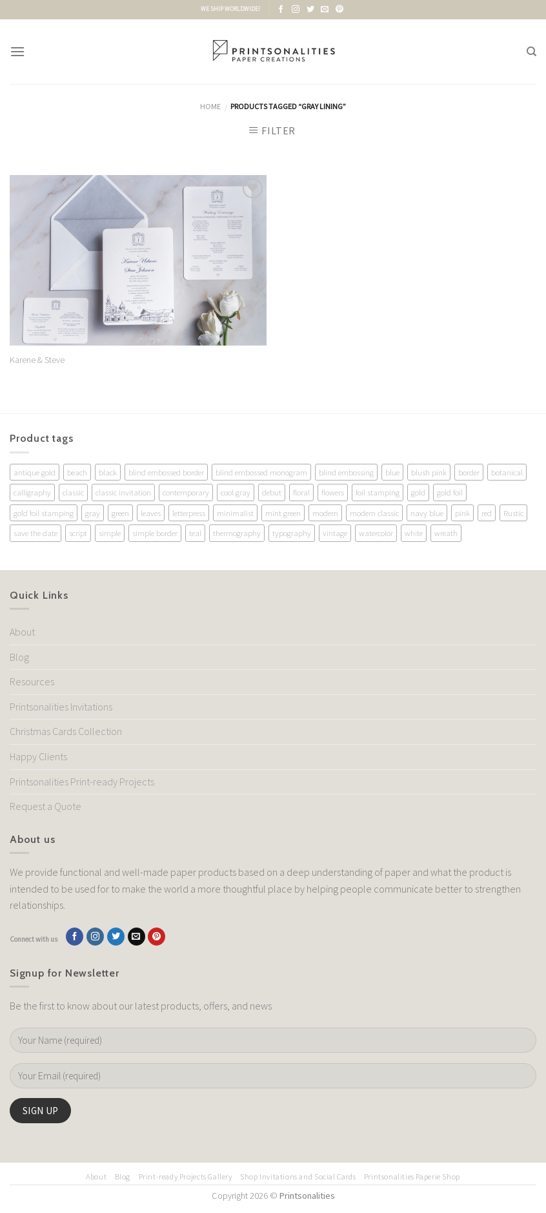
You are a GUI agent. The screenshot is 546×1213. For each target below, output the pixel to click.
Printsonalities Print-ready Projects (82, 781)
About (22, 631)
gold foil (450, 492)
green (120, 513)
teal (195, 533)
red (486, 513)
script (78, 533)
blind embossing (346, 472)
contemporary (186, 492)
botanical (507, 472)
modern (325, 513)
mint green (283, 513)
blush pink (429, 472)
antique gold (35, 472)
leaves (151, 513)
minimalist (235, 513)
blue (392, 472)
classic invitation (123, 492)
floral (301, 492)
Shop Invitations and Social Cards (298, 1176)
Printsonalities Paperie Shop (412, 1176)
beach (77, 472)
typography (291, 533)
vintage (335, 533)
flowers (332, 492)
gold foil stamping (44, 513)
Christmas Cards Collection (66, 731)
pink (462, 513)
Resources (32, 681)
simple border (154, 533)
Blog (19, 656)
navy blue (426, 513)
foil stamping (377, 492)
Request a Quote (45, 806)
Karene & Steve (37, 360)
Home (210, 106)
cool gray (235, 492)
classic (73, 492)
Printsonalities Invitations (61, 706)
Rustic (513, 513)
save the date (35, 533)
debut (271, 492)
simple (110, 533)
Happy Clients (38, 756)
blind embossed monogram (261, 472)
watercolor (376, 533)
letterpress (188, 513)
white (414, 533)
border (469, 472)
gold (418, 492)
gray (92, 513)
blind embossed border (166, 472)
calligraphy (32, 492)
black (108, 472)
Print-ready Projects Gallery (185, 1176)
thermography (237, 533)
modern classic (374, 513)
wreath (446, 533)
